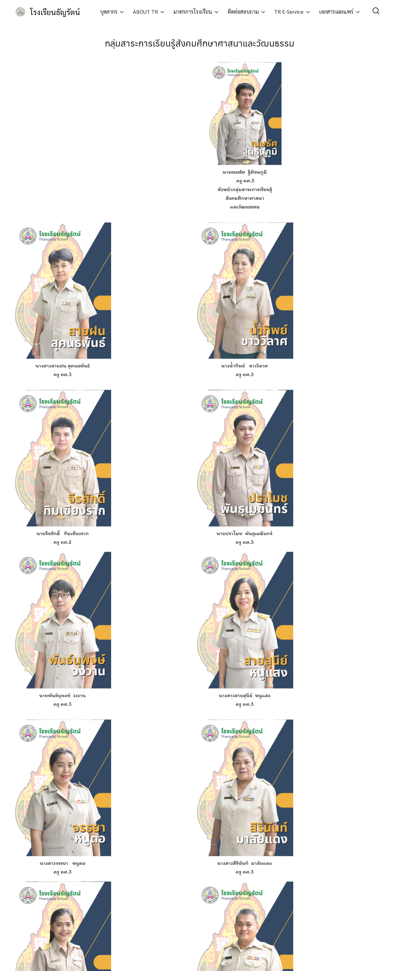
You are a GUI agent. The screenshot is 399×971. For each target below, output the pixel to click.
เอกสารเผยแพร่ (336, 11)
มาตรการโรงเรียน (192, 11)
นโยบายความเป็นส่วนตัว (132, 930)
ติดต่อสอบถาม (243, 11)
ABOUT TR (145, 11)
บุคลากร (108, 11)
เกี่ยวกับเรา (119, 920)
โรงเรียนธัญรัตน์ (56, 11)
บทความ (117, 911)
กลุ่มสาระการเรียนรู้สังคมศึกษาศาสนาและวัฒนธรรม (199, 42)
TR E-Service (289, 11)
